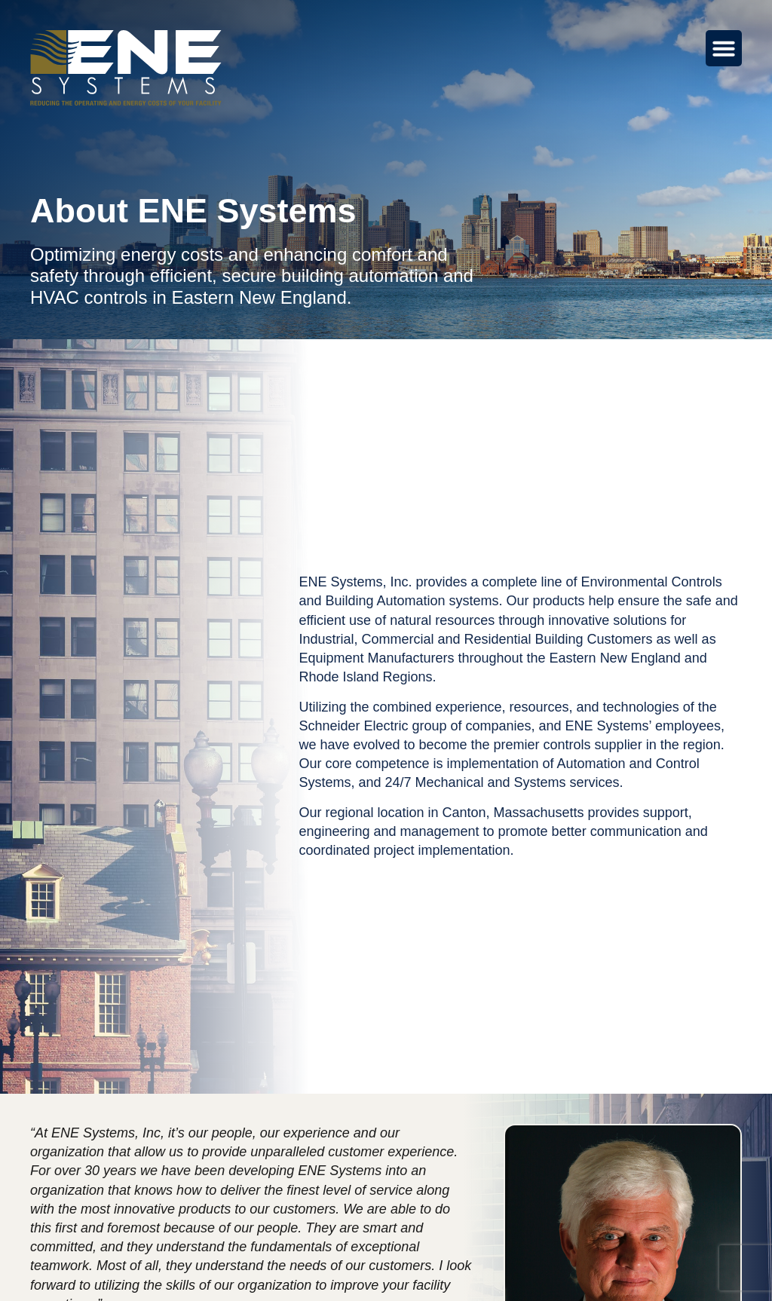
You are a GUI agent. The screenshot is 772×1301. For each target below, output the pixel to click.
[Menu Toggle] (724, 48)
